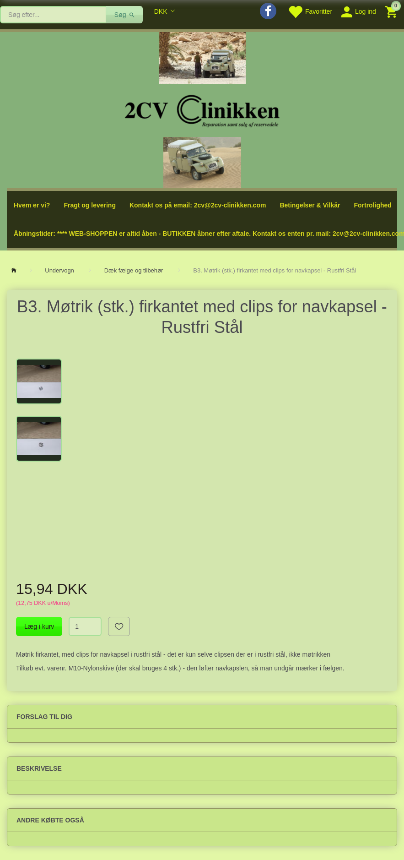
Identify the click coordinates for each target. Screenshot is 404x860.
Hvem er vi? (32, 205)
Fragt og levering (90, 205)
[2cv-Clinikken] (202, 109)
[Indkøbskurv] (392, 11)
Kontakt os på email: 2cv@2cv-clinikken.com (197, 205)
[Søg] (124, 14)
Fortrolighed (372, 205)
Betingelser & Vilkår (310, 205)
